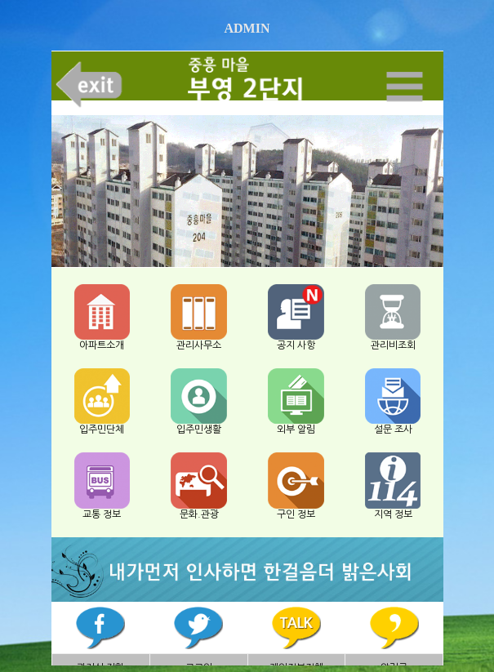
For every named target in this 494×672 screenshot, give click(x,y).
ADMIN (247, 28)
